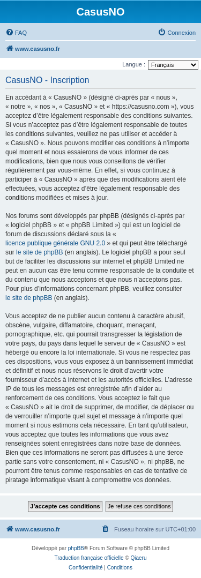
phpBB (76, 548)
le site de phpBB (39, 252)
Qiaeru (138, 558)
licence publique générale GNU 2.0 (55, 243)
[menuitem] (16, 32)
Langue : (133, 64)
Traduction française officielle (89, 558)
